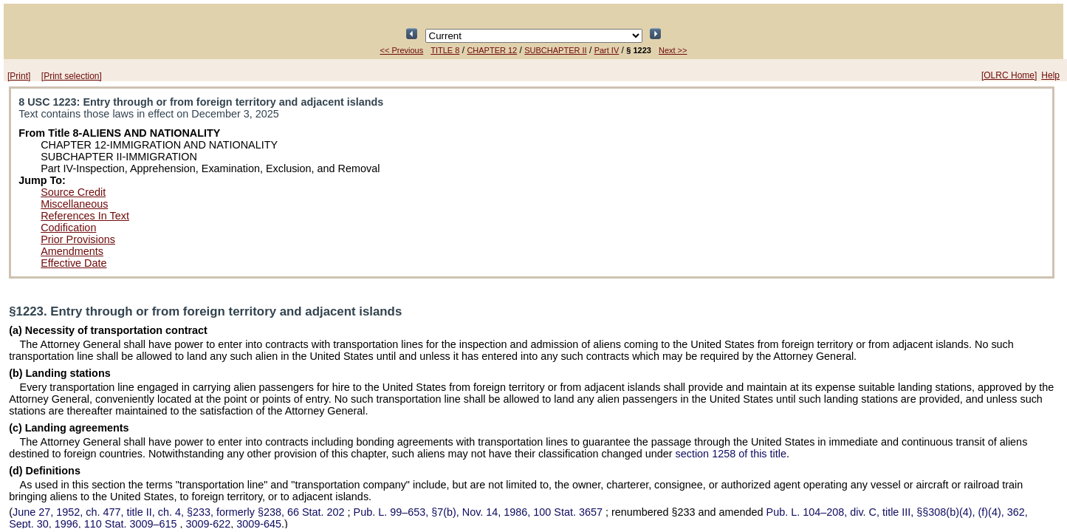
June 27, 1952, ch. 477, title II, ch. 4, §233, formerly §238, (180, 512)
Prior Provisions (78, 239)
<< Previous (402, 50)
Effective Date (73, 263)
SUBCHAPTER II (555, 50)
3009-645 (258, 524)
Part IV (607, 50)
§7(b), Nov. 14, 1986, (479, 512)
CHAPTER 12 (492, 50)
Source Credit (73, 192)
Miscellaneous (74, 204)
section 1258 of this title (731, 454)
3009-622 (207, 524)
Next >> (673, 50)
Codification (68, 227)
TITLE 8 (444, 50)
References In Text (85, 216)
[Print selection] (71, 76)
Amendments (72, 251)
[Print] (18, 76)
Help (1050, 75)
